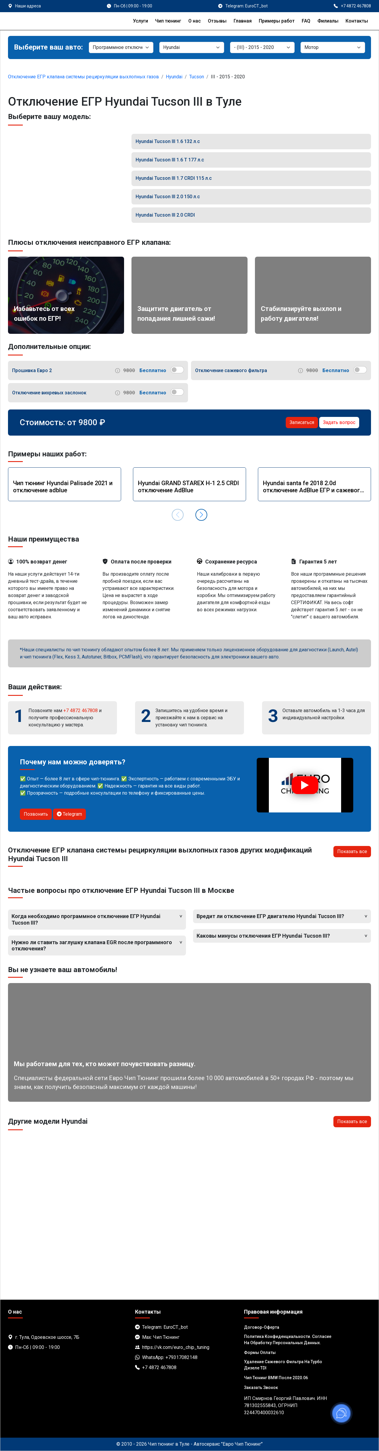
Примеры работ (277, 21)
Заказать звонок (261, 1387)
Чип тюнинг (168, 21)
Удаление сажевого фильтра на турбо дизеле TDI (283, 1364)
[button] (201, 515)
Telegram (69, 814)
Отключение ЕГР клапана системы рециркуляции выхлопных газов (83, 77)
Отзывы (217, 21)
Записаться (302, 422)
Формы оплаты (260, 1352)
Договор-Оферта (261, 1327)
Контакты (357, 21)
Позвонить (36, 814)
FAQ (306, 21)
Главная (243, 21)
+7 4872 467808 (80, 710)
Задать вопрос (339, 422)
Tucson (196, 77)
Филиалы (327, 21)
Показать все (352, 851)
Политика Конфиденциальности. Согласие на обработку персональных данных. (287, 1339)
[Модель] (262, 47)
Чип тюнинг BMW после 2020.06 (276, 1377)
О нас (194, 21)
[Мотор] (333, 47)
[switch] (177, 369)
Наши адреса (28, 6)
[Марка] (191, 47)
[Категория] (121, 47)
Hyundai (174, 77)
